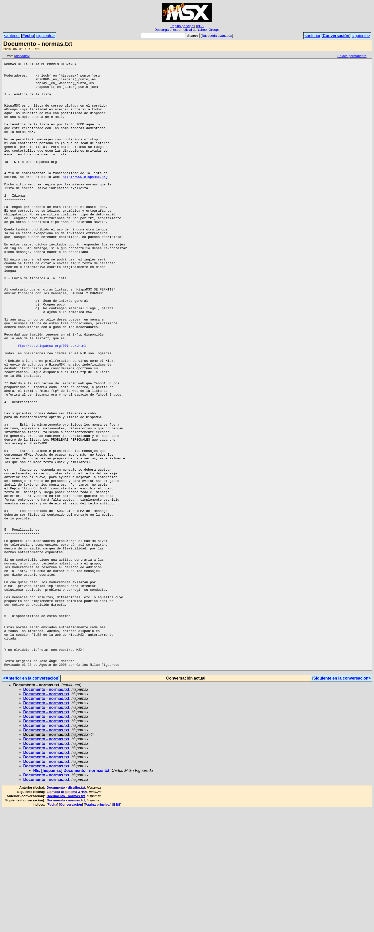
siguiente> (45, 36)
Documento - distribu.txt (66, 910)
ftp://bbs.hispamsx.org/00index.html (52, 404)
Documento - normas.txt (46, 812)
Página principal (182, 26)
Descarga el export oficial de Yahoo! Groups (186, 30)
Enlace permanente (352, 57)
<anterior (12, 36)
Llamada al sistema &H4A (67, 915)
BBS (200, 26)
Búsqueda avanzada (217, 36)
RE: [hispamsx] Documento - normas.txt (71, 893)
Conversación (336, 36)
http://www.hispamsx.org (85, 201)
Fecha (28, 36)
